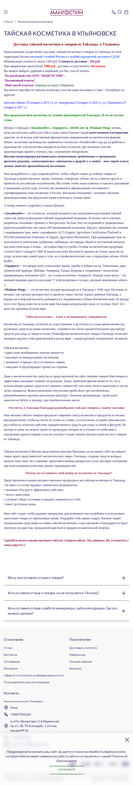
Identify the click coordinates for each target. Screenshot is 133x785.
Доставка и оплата (83, 648)
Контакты (10, 655)
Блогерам (11, 668)
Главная (8, 22)
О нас (8, 648)
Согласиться (66, 770)
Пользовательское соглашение (26, 682)
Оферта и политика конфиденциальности (34, 675)
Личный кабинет (80, 661)
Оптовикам (12, 661)
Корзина (75, 668)
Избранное (77, 655)
